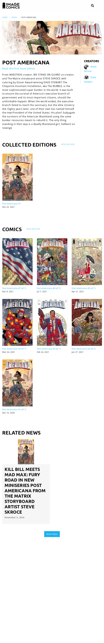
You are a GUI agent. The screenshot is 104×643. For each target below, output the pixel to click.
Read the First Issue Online (18, 68)
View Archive (68, 144)
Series (14, 17)
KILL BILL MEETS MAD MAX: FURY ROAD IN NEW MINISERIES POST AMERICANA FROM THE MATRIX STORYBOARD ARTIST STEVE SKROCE (25, 490)
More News (52, 534)
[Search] (92, 5)
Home (4, 17)
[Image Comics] (11, 5)
